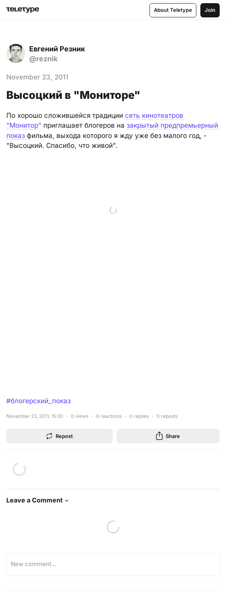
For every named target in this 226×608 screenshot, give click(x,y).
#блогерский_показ (38, 401)
